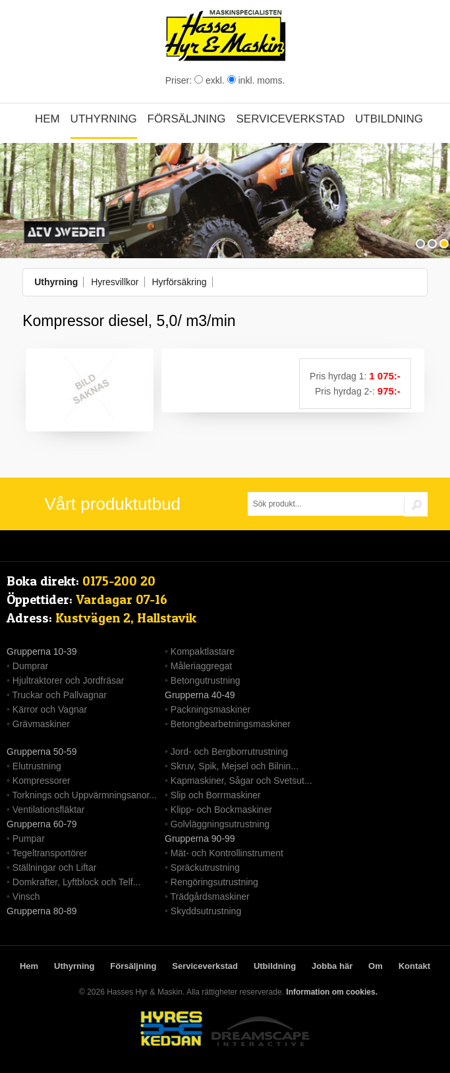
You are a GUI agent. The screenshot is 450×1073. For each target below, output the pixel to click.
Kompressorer (41, 780)
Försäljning (187, 119)
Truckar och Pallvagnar (60, 695)
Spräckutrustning (205, 867)
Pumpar (29, 838)
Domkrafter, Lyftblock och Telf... (77, 882)
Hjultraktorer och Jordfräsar (69, 680)
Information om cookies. (332, 992)
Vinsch (26, 896)
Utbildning (389, 119)
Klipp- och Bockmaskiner (221, 809)
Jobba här (332, 966)
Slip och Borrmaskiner (216, 795)
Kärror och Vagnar (50, 709)
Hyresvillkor (114, 282)
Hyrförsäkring (179, 282)
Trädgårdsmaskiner (210, 896)
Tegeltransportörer (50, 853)
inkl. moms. (256, 80)
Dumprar (30, 666)
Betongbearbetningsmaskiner (231, 724)
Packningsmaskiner (210, 709)
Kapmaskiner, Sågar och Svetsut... (241, 780)
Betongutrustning (205, 680)
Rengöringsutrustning (214, 882)
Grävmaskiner (41, 724)
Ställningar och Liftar (55, 867)
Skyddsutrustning (206, 911)
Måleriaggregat (201, 666)
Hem (47, 119)
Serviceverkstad (290, 119)
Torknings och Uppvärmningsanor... (85, 795)
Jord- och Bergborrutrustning (229, 751)
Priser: (179, 80)
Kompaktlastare (203, 651)
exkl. (209, 80)
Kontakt (414, 966)
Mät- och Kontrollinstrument (227, 853)
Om (375, 966)
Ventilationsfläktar (49, 809)
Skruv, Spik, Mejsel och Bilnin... (234, 766)
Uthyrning (103, 119)
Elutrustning (37, 766)
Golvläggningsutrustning (220, 824)
